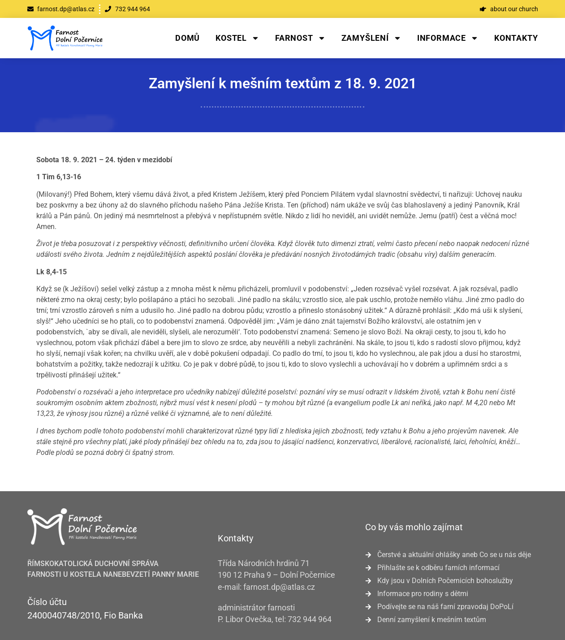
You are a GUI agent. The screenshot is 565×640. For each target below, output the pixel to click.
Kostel (237, 38)
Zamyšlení (371, 38)
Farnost (300, 38)
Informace (448, 38)
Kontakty (516, 38)
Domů (187, 38)
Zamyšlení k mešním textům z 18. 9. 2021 (283, 83)
